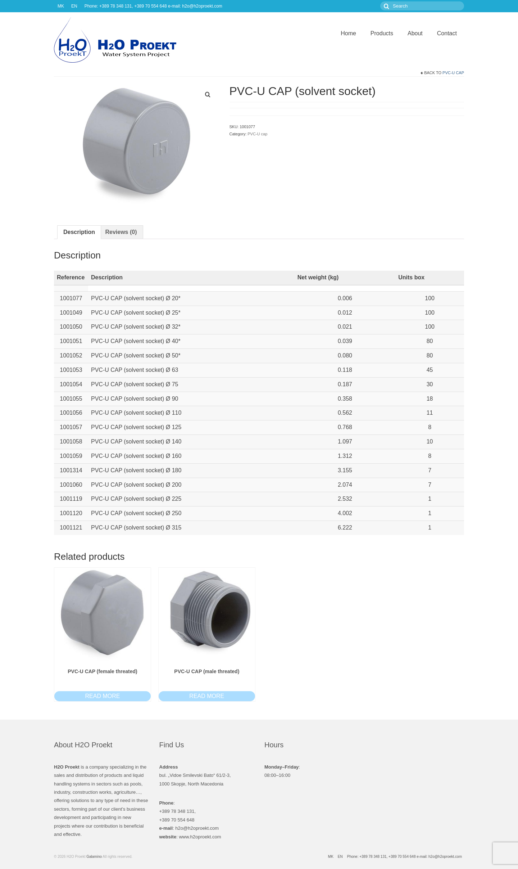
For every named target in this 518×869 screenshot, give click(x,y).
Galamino (94, 857)
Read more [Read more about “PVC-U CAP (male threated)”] (206, 696)
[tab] (79, 232)
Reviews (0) (121, 232)
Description (79, 232)
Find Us (171, 745)
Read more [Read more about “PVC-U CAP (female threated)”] (102, 696)
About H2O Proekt (83, 745)
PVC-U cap (453, 73)
